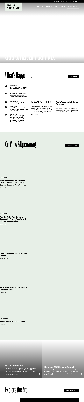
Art (42, 6)
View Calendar (73, 76)
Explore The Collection (71, 390)
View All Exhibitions (72, 145)
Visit (37, 6)
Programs (49, 6)
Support (62, 6)
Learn (55, 6)
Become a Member (72, 6)
